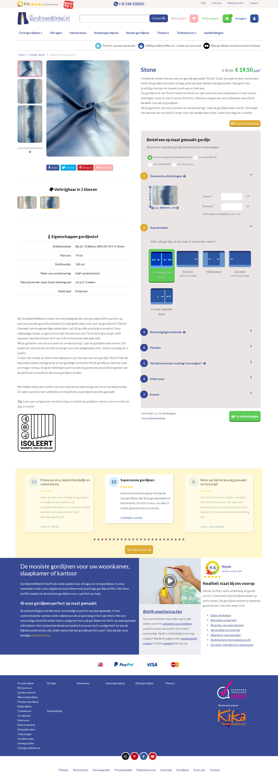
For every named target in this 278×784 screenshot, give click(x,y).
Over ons (216, 3)
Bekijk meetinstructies (162, 611)
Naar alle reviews (139, 549)
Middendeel (213, 272)
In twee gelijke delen (162, 275)
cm (248, 196)
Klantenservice (235, 3)
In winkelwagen (244, 417)
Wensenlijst (178, 18)
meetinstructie (40, 635)
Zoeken (158, 18)
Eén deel (187, 272)
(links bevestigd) (187, 276)
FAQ (203, 3)
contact (168, 643)
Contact (254, 3)
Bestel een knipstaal (244, 123)
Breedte (209, 206)
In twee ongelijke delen (162, 312)
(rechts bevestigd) (240, 276)
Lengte (208, 196)
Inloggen (241, 18)
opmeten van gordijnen (177, 623)
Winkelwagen (210, 18)
